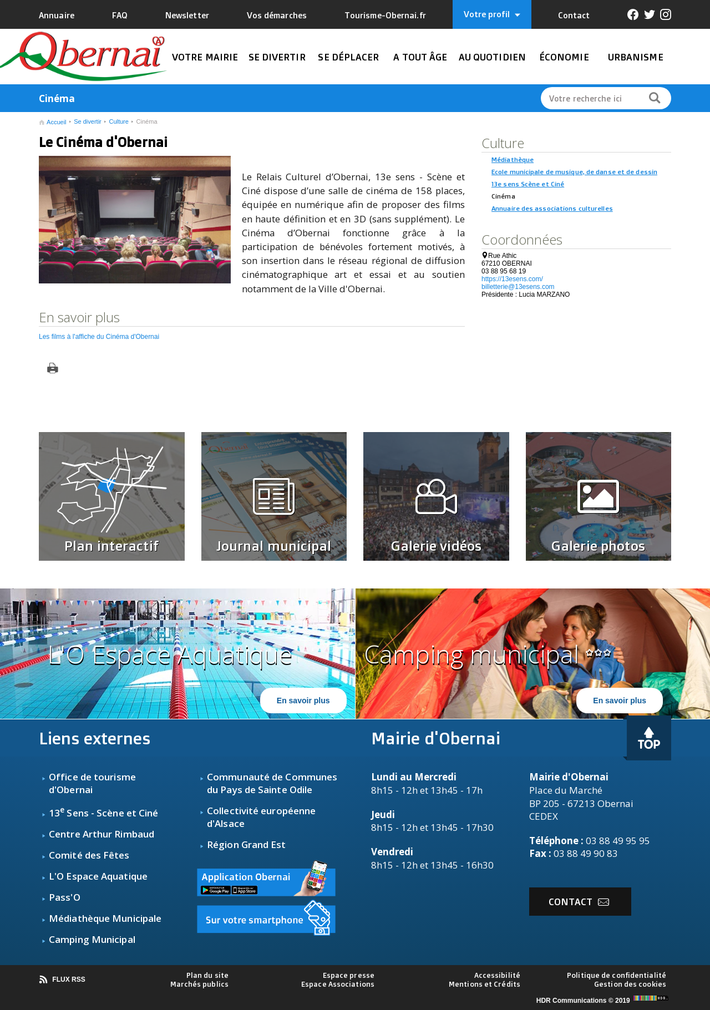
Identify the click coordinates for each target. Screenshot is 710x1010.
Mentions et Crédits (484, 983)
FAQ (120, 15)
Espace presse (348, 975)
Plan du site (207, 975)
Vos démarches (277, 15)
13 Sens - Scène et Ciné (103, 812)
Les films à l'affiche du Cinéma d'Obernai (99, 337)
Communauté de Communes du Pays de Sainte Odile (272, 783)
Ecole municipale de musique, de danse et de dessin (574, 172)
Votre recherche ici (585, 98)
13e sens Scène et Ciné (527, 184)
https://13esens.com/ (512, 279)
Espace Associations (337, 983)
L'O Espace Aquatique (98, 876)
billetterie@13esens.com (518, 287)
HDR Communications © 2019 (603, 1000)
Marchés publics (199, 983)
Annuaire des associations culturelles (552, 208)
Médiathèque (512, 159)
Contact (574, 15)
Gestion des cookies (630, 983)
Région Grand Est (246, 844)
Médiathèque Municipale (105, 918)
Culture (118, 121)
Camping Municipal (92, 939)
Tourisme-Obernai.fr (385, 15)
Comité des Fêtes (89, 855)
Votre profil (492, 14)
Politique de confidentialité (616, 975)
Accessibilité (497, 975)
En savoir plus (303, 700)
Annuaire (56, 15)
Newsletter (187, 15)
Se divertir (88, 121)
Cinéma (147, 121)
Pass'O (64, 897)
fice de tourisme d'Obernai (92, 783)
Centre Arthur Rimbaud (101, 834)
